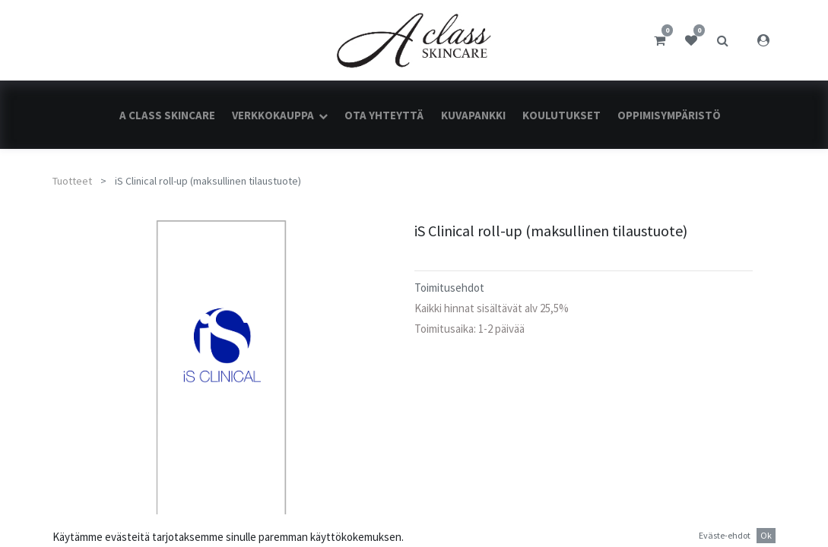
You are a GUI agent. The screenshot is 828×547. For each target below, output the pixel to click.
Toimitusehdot (449, 287)
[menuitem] (166, 115)
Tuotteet (72, 181)
